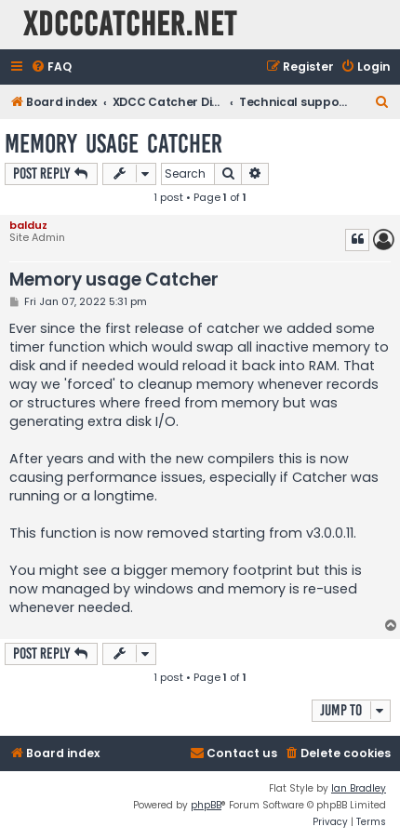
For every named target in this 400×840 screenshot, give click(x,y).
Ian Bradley (358, 788)
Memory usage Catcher (113, 143)
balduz (28, 225)
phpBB (206, 805)
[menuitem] (51, 67)
